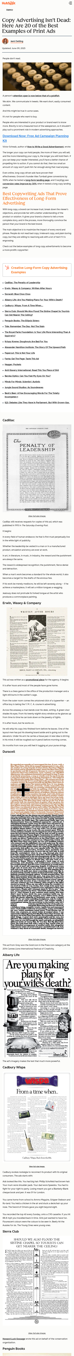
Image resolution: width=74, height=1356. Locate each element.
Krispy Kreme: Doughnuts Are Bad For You (26, 341)
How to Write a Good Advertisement (45, 147)
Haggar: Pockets (13, 364)
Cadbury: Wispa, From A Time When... (24, 305)
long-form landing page (38, 180)
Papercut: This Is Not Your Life (20, 353)
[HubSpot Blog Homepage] (8, 3)
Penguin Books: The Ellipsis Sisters (22, 320)
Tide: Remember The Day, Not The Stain (25, 326)
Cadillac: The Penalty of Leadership (22, 282)
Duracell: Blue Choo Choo (17, 294)
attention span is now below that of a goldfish (36, 96)
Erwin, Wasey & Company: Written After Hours (28, 288)
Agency (9, 10)
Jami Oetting (17, 41)
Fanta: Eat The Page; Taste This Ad (22, 359)
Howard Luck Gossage (14, 1339)
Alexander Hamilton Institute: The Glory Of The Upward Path (35, 347)
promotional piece (35, 680)
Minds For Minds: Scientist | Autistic (22, 381)
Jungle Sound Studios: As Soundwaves (24, 387)
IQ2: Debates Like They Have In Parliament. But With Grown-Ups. (37, 402)
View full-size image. (37, 516)
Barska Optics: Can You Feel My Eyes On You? (28, 376)
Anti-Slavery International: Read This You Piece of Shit (32, 370)
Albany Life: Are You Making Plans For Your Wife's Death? (34, 300)
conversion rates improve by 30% (20, 184)
